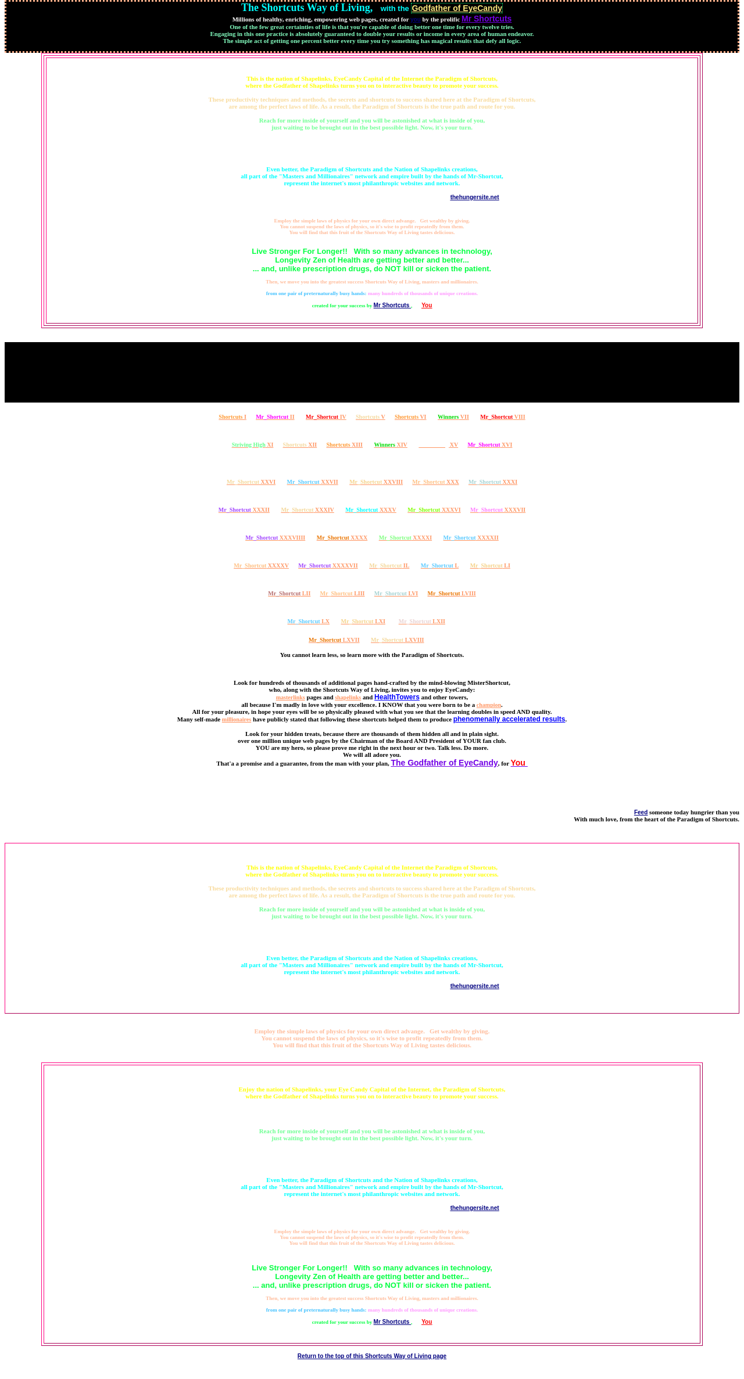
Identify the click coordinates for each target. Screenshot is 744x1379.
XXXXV (261, 565)
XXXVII (497, 510)
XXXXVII (328, 565)
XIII (344, 444)
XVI (489, 444)
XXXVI (433, 510)
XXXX (342, 537)
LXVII (334, 640)
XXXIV (307, 510)
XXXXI (405, 537)
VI (411, 417)
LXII (422, 621)
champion (489, 705)
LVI (396, 593)
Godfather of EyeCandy (457, 8)
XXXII (244, 510)
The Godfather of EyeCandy (444, 762)
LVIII (452, 593)
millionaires (236, 719)
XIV (390, 444)
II (275, 417)
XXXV (370, 510)
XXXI (492, 482)
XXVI (251, 482)
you (415, 19)
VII (453, 417)
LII (289, 593)
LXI (363, 621)
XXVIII (376, 482)
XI (253, 444)
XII (300, 444)
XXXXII (471, 537)
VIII (502, 417)
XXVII (312, 482)
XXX (435, 482)
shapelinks (348, 697)
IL (389, 565)
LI (490, 565)
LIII (342, 593)
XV (438, 444)
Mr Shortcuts (392, 305)
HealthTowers (397, 697)
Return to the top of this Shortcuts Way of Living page (372, 1356)
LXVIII (397, 640)
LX (309, 621)
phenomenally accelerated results (509, 719)
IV (326, 417)
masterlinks (290, 697)
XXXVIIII (275, 537)
